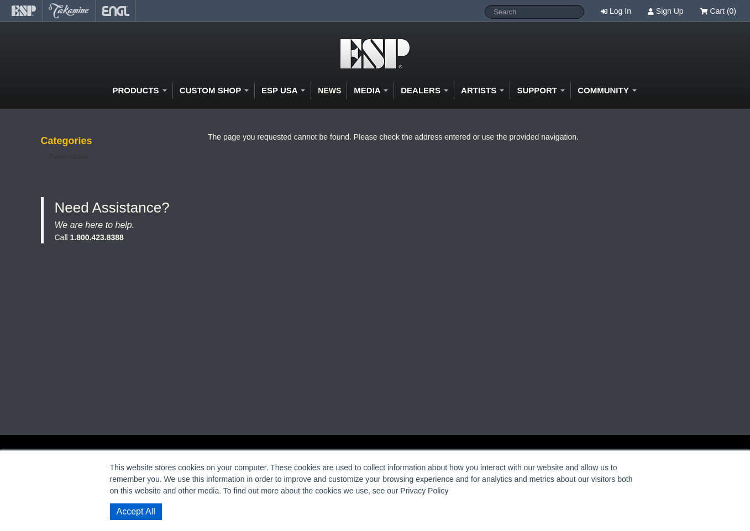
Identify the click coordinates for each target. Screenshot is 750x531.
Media (371, 90)
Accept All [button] (136, 511)
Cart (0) (718, 11)
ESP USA (283, 90)
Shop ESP (375, 54)
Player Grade (68, 157)
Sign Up (670, 11)
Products (139, 90)
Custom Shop (214, 90)
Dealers (424, 90)
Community (607, 90)
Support (541, 90)
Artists (482, 90)
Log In (620, 11)
